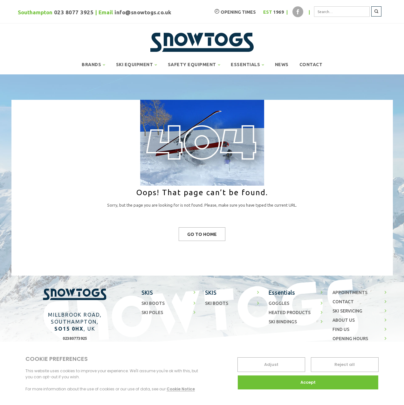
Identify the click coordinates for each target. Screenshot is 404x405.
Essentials (282, 293)
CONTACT (311, 64)
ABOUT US (343, 320)
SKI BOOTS (153, 303)
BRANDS (91, 64)
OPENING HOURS (350, 338)
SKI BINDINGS (283, 321)
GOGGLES (279, 303)
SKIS (147, 293)
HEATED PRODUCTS (290, 312)
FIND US (340, 329)
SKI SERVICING (347, 310)
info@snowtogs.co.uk (143, 12)
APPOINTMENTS (349, 292)
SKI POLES (152, 312)
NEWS (282, 64)
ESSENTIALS (245, 64)
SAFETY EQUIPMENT (192, 64)
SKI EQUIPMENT (134, 64)
